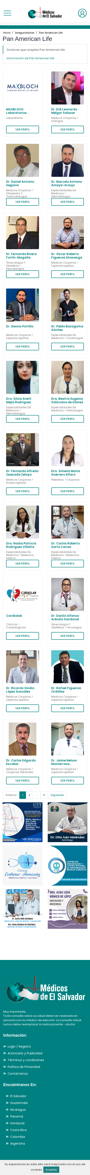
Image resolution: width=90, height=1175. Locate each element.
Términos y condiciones (26, 1060)
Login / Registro (19, 1046)
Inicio (6, 33)
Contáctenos (18, 1073)
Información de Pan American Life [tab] (30, 58)
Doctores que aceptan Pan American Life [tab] (36, 50)
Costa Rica (18, 1130)
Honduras (17, 1123)
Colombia (17, 1137)
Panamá (16, 1116)
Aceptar (51, 1170)
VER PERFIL (22, 129)
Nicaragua (18, 1109)
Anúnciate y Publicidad (25, 1053)
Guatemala (19, 1103)
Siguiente (57, 795)
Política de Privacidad (24, 1067)
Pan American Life (51, 33)
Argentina (17, 1143)
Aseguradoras (24, 33)
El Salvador (18, 1096)
